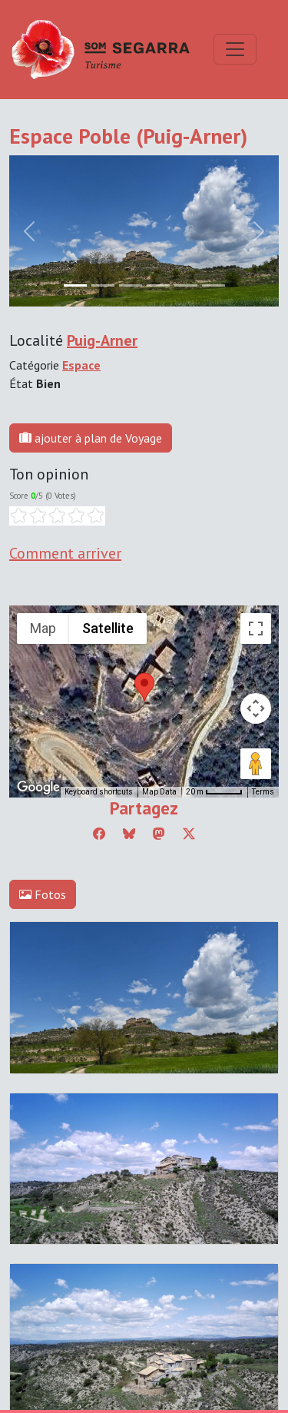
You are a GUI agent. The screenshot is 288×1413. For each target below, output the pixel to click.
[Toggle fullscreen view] (255, 628)
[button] (144, 687)
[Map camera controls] (255, 708)
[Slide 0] (75, 285)
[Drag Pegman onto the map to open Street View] (255, 763)
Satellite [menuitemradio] (108, 628)
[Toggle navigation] (235, 49)
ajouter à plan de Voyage (90, 438)
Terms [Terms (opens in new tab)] (263, 792)
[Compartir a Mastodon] (159, 833)
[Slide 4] (185, 285)
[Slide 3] (158, 285)
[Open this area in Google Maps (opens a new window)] (38, 788)
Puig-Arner (102, 340)
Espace (81, 365)
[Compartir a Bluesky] (129, 833)
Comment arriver (65, 553)
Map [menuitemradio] (43, 628)
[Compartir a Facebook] (99, 833)
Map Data (159, 792)
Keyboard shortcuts (99, 792)
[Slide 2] (130, 285)
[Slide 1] (102, 285)
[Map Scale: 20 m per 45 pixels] (214, 792)
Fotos (42, 894)
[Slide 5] (213, 285)
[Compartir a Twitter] (189, 833)
